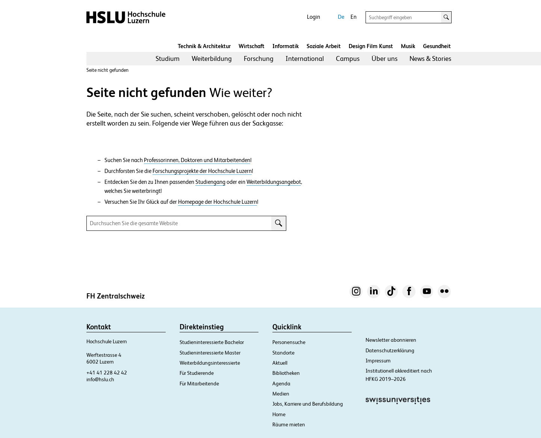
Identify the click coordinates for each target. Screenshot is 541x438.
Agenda (281, 383)
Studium (168, 58)
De (341, 17)
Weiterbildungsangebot (273, 182)
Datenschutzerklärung (390, 350)
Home (279, 414)
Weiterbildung (212, 58)
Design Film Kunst (371, 46)
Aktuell (279, 363)
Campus (348, 58)
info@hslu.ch (100, 379)
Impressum (378, 361)
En (354, 17)
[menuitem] (168, 58)
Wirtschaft (251, 46)
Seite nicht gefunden (107, 70)
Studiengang (210, 182)
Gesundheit (437, 46)
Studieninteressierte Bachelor (212, 342)
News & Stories (430, 58)
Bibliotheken (286, 373)
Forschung (259, 58)
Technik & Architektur (204, 46)
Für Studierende (197, 373)
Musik (408, 46)
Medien (280, 394)
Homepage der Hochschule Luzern (217, 202)
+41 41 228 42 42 (106, 373)
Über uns (384, 58)
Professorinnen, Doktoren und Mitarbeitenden (197, 160)
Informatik (285, 46)
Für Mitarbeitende (199, 383)
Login (313, 17)
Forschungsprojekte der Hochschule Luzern (202, 171)
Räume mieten (288, 424)
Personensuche (288, 342)
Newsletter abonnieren (391, 340)
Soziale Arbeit (324, 46)
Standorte (283, 353)
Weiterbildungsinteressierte (210, 363)
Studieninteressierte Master (210, 353)
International (305, 58)
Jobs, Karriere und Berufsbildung (307, 404)
